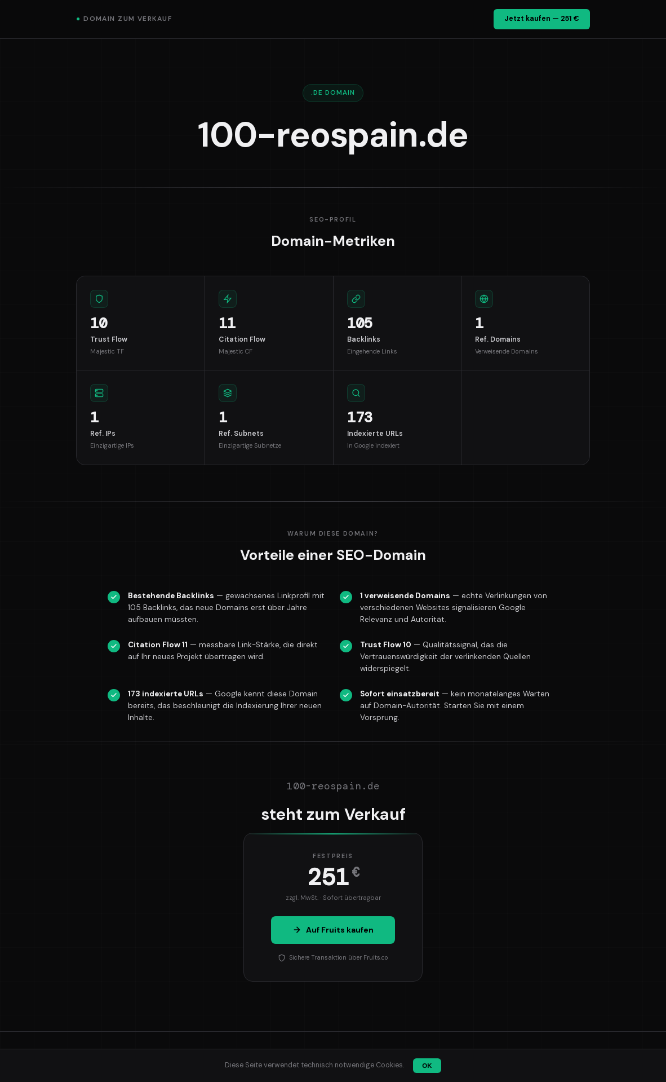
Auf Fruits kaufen (333, 930)
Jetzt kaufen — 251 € (541, 18)
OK (427, 1065)
